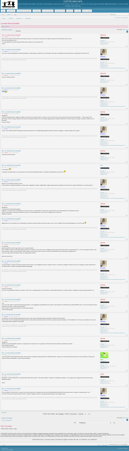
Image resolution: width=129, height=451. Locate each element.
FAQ (2, 14)
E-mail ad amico (118, 17)
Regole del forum (5, 26)
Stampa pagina (125, 17)
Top (126, 46)
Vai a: (75, 422)
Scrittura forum (10, 10)
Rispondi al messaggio (6, 29)
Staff (99, 445)
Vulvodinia (69, 10)
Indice (4, 18)
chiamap (6, 113)
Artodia (125, 448)
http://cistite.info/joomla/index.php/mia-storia (116, 67)
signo (5, 354)
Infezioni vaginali (87, 10)
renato (5, 375)
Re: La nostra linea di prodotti (11, 35)
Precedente (4, 412)
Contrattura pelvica (59, 10)
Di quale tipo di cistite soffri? (23, 10)
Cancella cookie (104, 445)
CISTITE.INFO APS (73, 1)
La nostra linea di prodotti (10, 23)
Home (2, 10)
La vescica (77, 10)
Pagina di (125, 29)
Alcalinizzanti (28, 18)
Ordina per (71, 413)
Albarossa (6, 36)
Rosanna (6, 51)
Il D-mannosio (36, 10)
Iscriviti (8, 14)
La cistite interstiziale (47, 10)
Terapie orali (19, 18)
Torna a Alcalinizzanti (6, 420)
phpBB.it (11, 449)
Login (14, 14)
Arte (5, 167)
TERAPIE (11, 18)
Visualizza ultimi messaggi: (54, 413)
